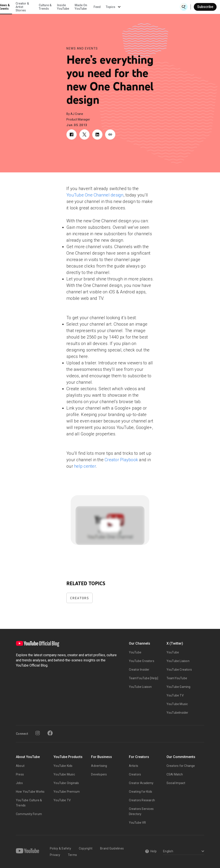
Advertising (99, 765)
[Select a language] (183, 851)
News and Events (82, 48)
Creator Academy (141, 783)
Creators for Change (181, 765)
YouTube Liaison (140, 687)
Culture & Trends (100, 6)
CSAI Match (175, 774)
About (20, 765)
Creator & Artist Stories (77, 7)
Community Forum (29, 814)
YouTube (135, 652)
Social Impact (176, 783)
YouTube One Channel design (95, 195)
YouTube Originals (66, 783)
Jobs (19, 783)
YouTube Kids (62, 765)
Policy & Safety (60, 848)
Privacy (55, 855)
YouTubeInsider (177, 712)
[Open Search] (184, 7)
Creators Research (142, 800)
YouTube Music (177, 704)
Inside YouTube (119, 6)
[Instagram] (37, 733)
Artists (133, 765)
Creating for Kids (140, 791)
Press (20, 774)
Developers (99, 774)
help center (85, 466)
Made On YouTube (136, 6)
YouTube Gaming (179, 687)
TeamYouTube (177, 678)
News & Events (60, 6)
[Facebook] (50, 733)
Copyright (85, 848)
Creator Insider (139, 669)
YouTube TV (175, 695)
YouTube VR (137, 822)
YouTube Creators (141, 661)
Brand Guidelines (112, 848)
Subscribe (205, 7)
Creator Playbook (121, 459)
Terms (72, 855)
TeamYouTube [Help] (143, 678)
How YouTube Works (30, 791)
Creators (79, 598)
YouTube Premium (66, 791)
